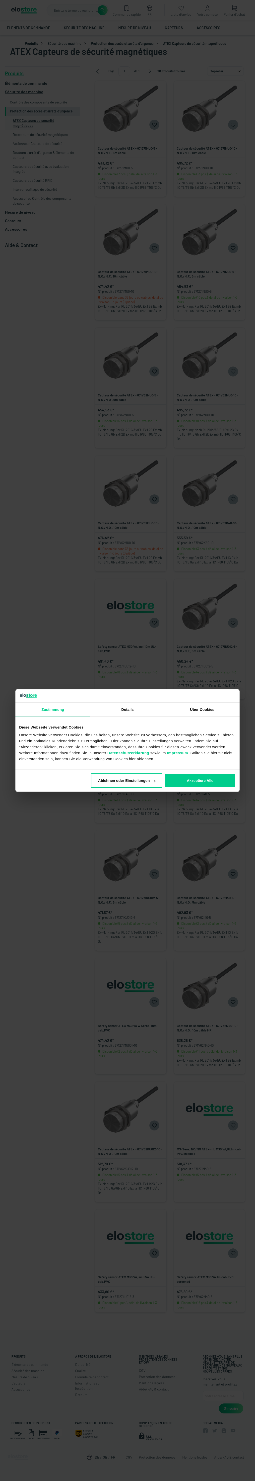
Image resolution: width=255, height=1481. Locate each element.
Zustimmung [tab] (53, 709)
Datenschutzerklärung (128, 753)
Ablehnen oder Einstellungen (127, 780)
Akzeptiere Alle (200, 780)
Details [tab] (127, 709)
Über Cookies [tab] (202, 709)
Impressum (177, 753)
